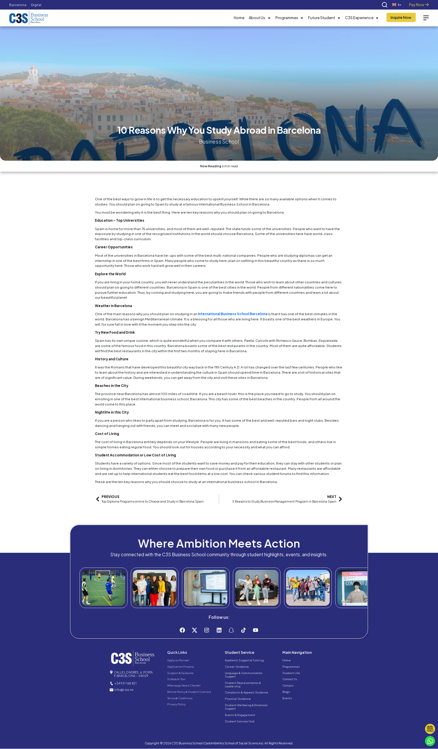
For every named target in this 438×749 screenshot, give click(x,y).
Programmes (289, 18)
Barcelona (17, 5)
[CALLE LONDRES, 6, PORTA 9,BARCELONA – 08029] (111, 672)
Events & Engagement (240, 715)
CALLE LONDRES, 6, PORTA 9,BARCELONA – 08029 (133, 674)
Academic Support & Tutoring (244, 660)
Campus (288, 685)
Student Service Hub (239, 721)
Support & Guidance (180, 673)
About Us (260, 18)
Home (239, 17)
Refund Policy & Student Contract (189, 691)
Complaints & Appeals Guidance (246, 692)
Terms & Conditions (179, 698)
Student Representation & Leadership (243, 684)
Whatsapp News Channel (183, 685)
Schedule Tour (176, 679)
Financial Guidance (238, 699)
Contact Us (289, 679)
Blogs (286, 691)
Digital (36, 5)
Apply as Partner (178, 660)
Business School (219, 141)
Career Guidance (237, 666)
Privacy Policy (176, 704)
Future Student (324, 18)
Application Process (180, 666)
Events (287, 698)
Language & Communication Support (243, 674)
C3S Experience (362, 18)
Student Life (291, 673)
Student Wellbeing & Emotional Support (246, 707)
